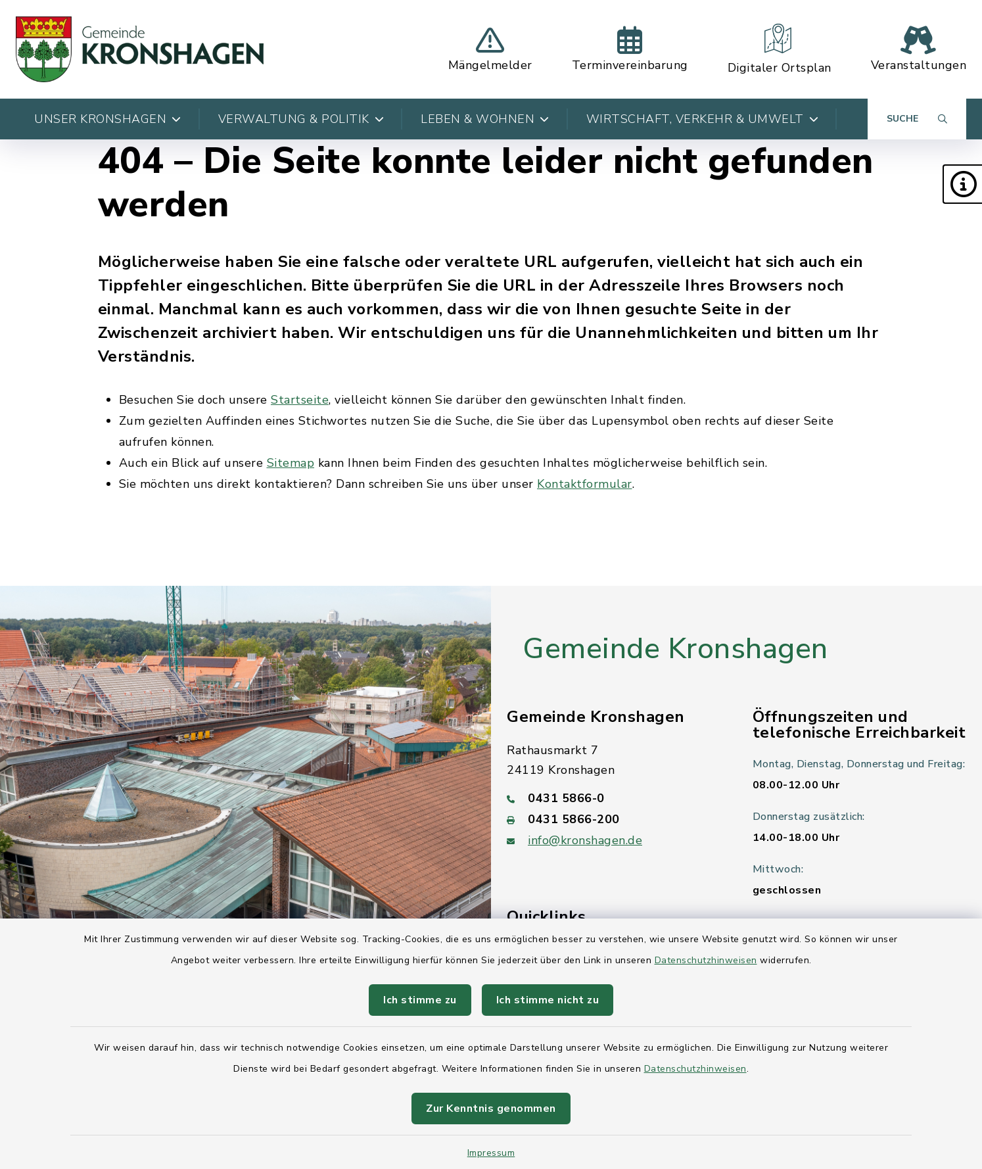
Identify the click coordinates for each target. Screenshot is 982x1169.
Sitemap (291, 463)
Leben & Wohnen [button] (485, 119)
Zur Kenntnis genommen (491, 1108)
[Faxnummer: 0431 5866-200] (614, 819)
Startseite (300, 400)
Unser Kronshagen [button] (107, 119)
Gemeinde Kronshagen (675, 649)
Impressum (491, 1153)
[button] (962, 184)
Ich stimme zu (420, 1000)
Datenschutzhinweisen (706, 960)
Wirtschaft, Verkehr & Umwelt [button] (702, 119)
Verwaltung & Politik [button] (301, 119)
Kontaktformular (584, 484)
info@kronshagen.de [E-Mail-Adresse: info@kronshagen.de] (585, 840)
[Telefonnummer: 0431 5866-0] (614, 798)
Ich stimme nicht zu (547, 1000)
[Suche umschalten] (917, 119)
